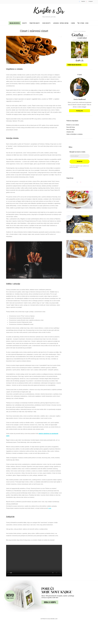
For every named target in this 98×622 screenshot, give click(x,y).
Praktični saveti (34, 23)
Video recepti (46, 23)
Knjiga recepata (15, 23)
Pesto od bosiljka (70, 129)
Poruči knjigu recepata (74, 65)
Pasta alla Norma (70, 127)
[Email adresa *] (80, 156)
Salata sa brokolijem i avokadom (74, 134)
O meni (73, 23)
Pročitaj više (79, 110)
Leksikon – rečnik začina (60, 23)
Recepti (24, 23)
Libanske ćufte (70, 132)
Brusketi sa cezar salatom (72, 124)
